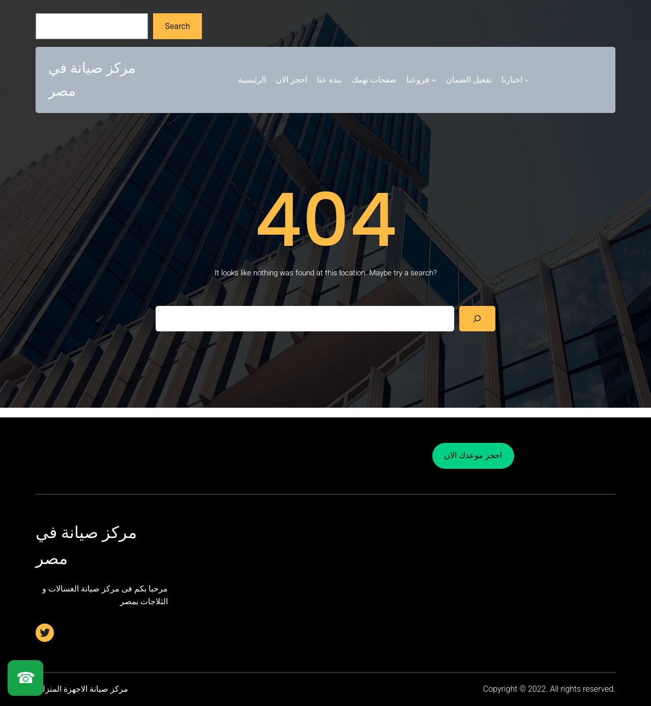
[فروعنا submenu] (433, 79)
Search (177, 26)
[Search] (477, 318)
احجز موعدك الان (473, 455)
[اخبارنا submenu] (526, 79)
